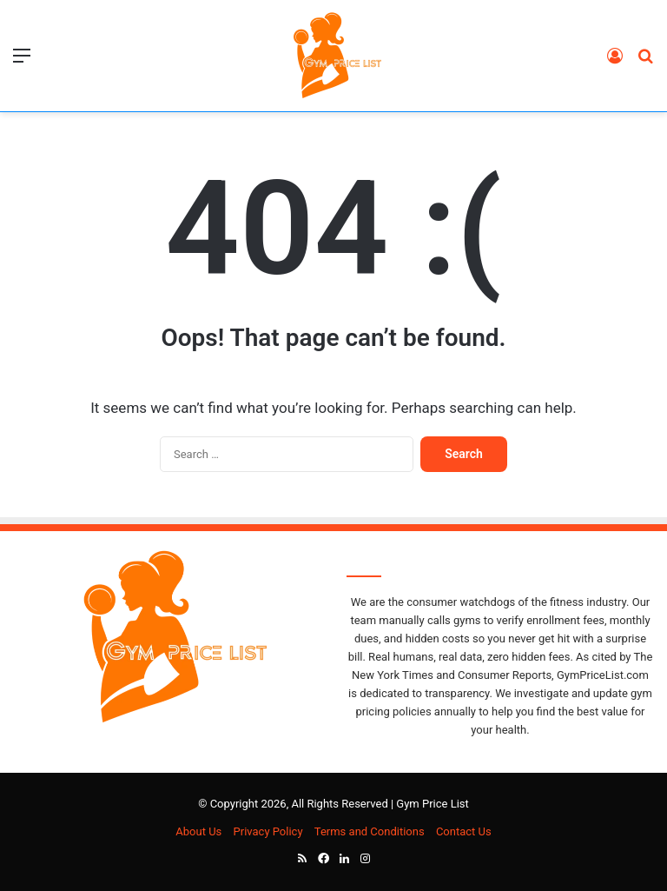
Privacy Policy (268, 831)
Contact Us (464, 831)
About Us (198, 831)
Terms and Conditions (369, 831)
